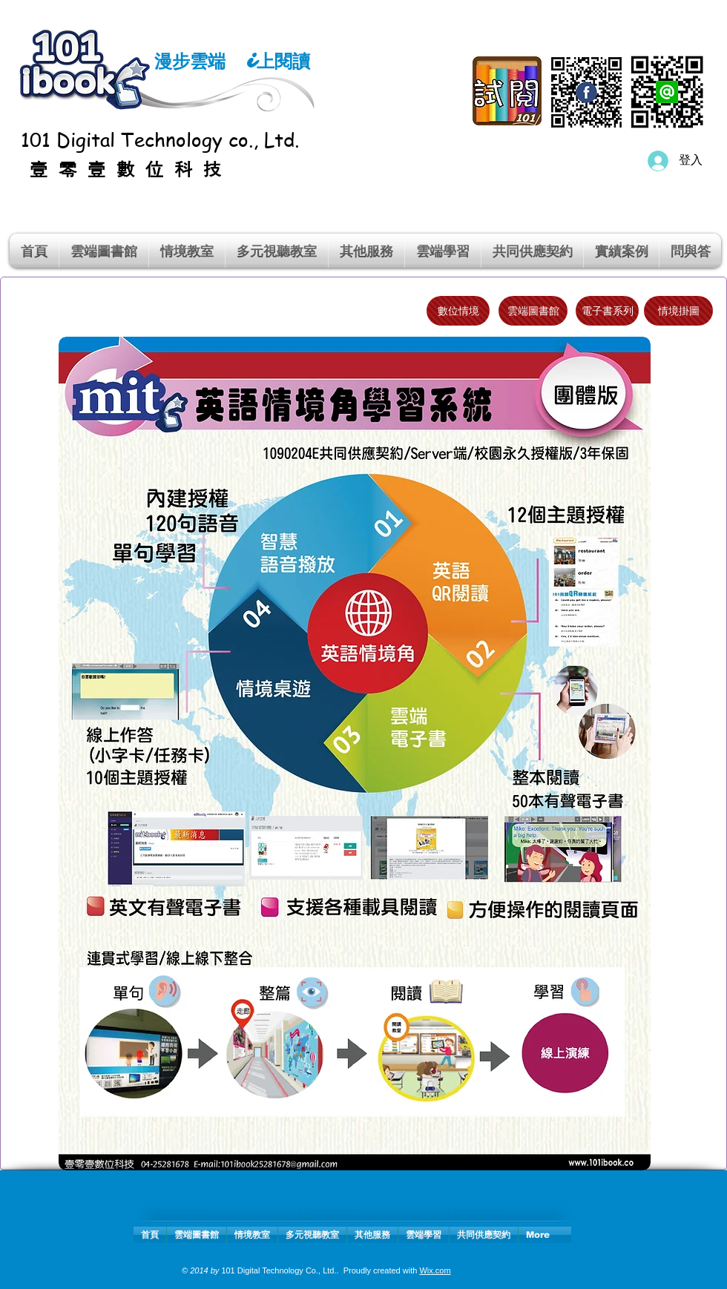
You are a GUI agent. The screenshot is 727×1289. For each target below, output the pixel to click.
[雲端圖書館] (533, 311)
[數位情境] (458, 311)
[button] (187, 251)
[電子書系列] (607, 311)
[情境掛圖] (678, 311)
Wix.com (434, 1270)
